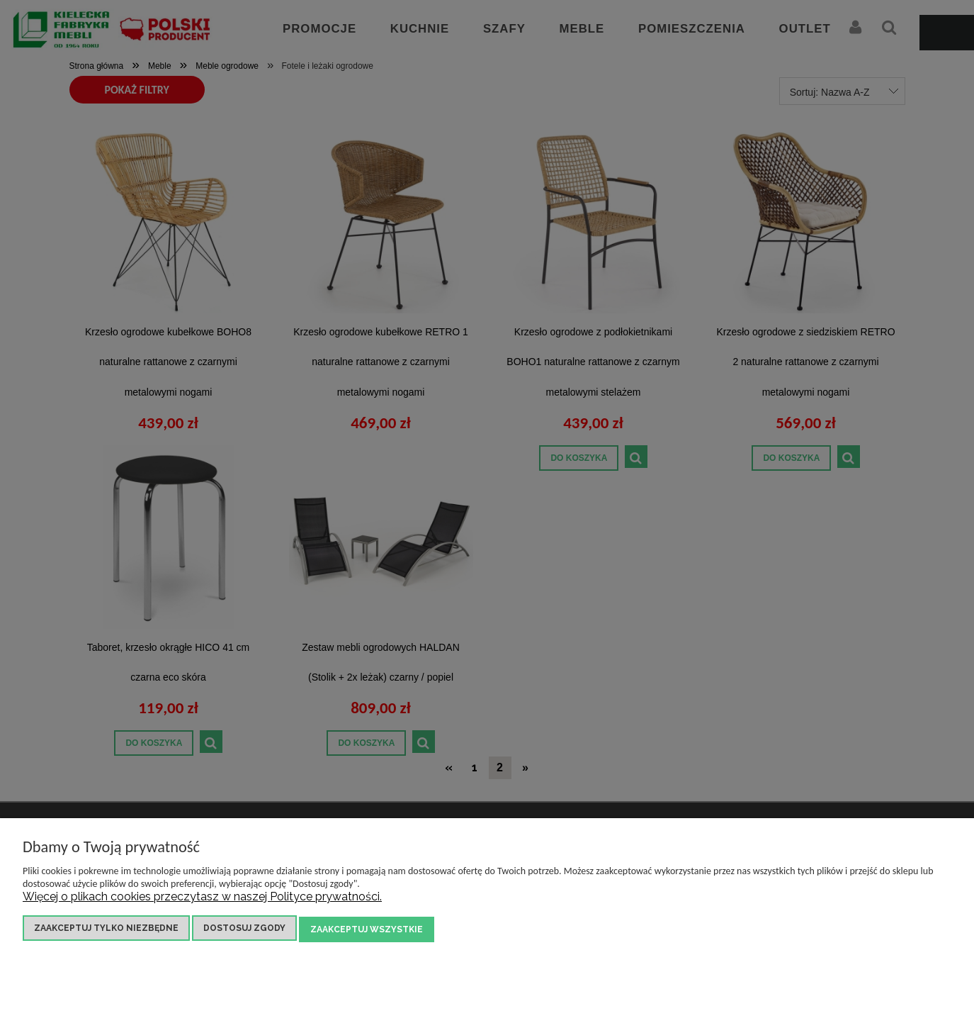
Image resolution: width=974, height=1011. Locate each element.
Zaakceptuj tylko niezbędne (106, 930)
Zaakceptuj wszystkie (366, 930)
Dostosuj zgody (244, 930)
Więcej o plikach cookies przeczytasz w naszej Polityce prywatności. (202, 898)
